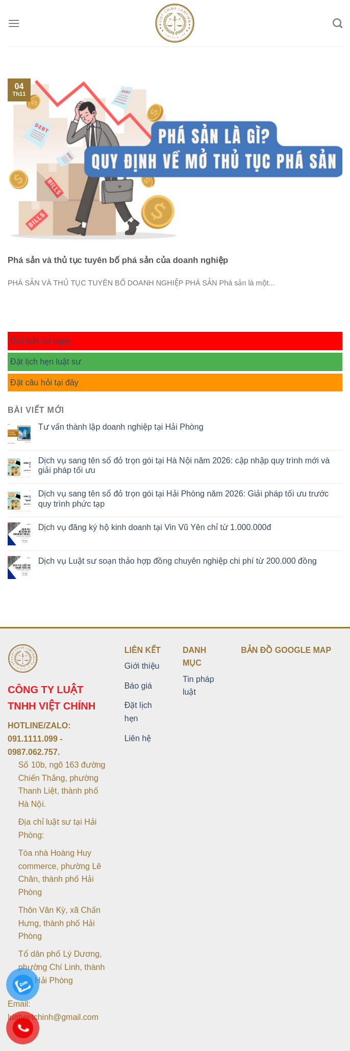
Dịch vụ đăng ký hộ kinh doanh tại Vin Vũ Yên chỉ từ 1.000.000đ (154, 527)
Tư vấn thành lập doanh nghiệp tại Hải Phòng (121, 427)
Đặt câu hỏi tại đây (44, 382)
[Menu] (14, 23)
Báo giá (138, 685)
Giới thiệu (142, 666)
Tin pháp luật (198, 686)
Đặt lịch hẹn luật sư (45, 361)
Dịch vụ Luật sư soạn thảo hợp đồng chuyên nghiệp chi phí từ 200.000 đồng (177, 561)
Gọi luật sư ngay (40, 340)
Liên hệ (138, 738)
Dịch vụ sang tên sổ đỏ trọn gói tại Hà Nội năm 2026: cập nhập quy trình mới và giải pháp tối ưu (184, 465)
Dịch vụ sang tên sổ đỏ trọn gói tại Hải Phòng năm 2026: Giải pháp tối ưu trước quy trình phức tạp (183, 498)
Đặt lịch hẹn (138, 712)
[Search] (337, 23)
